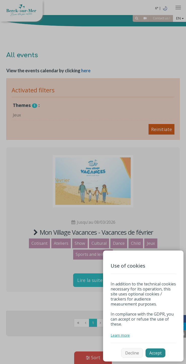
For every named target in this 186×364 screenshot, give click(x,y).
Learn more (120, 335)
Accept (155, 353)
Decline (132, 353)
